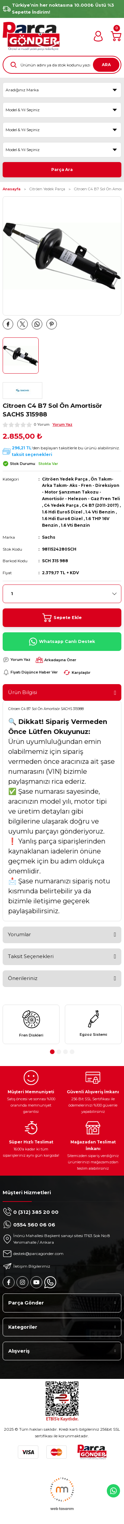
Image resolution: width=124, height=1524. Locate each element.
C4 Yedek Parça (61, 505)
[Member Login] (98, 36)
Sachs (48, 537)
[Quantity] (62, 593)
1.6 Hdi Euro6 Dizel (62, 518)
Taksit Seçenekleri (31, 956)
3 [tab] (65, 1051)
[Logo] (31, 36)
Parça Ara (62, 169)
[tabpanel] (31, 1024)
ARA (106, 64)
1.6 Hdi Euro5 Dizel (62, 511)
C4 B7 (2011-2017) (100, 505)
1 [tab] (52, 1051)
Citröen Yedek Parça (65, 479)
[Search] (62, 65)
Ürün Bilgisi (22, 692)
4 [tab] (72, 1051)
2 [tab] (59, 1051)
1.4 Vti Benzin (100, 511)
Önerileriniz (22, 978)
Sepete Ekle (62, 617)
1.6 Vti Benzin (75, 525)
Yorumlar (19, 934)
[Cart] (116, 36)
